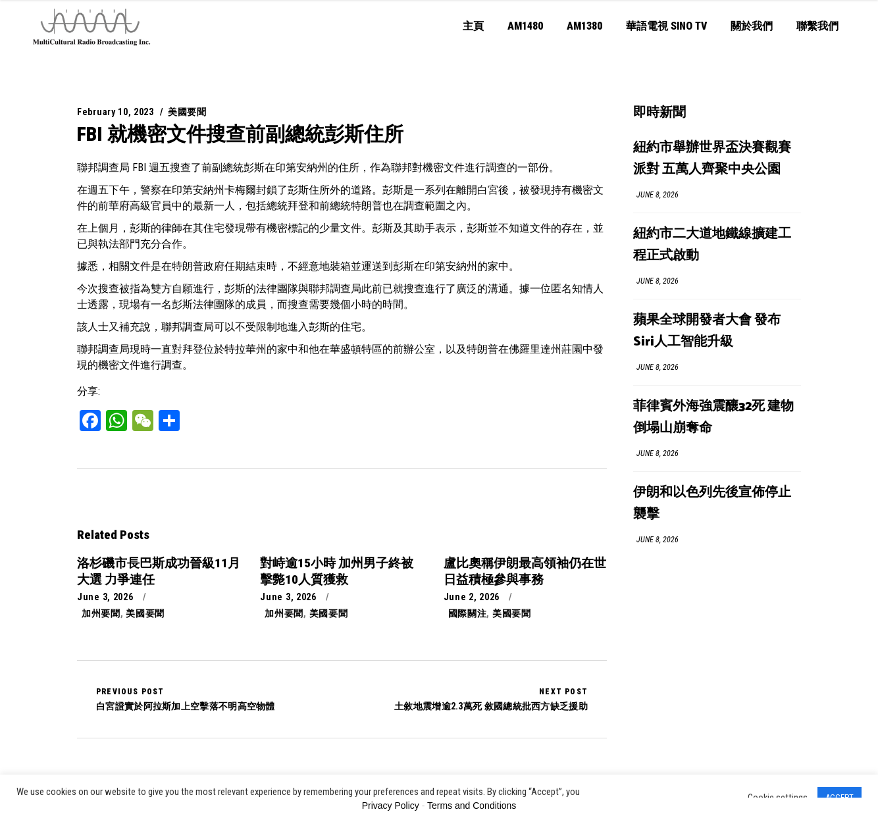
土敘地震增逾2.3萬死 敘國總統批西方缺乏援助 (491, 699)
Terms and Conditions (471, 805)
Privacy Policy (390, 805)
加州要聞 (101, 613)
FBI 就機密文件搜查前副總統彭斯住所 (240, 133)
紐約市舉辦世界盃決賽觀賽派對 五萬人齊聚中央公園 (712, 158)
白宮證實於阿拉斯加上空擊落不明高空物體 (185, 699)
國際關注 (467, 613)
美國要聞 (187, 112)
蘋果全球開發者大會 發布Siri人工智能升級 (707, 331)
